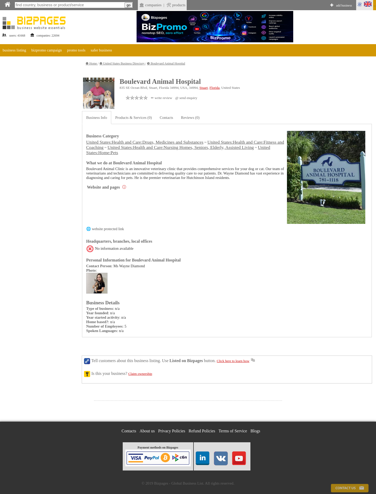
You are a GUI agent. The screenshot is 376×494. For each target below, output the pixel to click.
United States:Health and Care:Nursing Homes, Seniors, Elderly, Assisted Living (181, 147)
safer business (101, 50)
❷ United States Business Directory (122, 63)
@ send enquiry (186, 98)
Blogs (255, 431)
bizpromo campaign (46, 50)
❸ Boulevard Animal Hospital (166, 63)
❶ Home (92, 63)
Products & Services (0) (133, 117)
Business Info (96, 117)
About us (147, 431)
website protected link (108, 229)
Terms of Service (233, 431)
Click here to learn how (233, 361)
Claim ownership (140, 374)
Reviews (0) (190, 117)
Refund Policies (202, 431)
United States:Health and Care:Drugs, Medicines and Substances (144, 142)
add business (344, 5)
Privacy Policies (171, 431)
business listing (14, 50)
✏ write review (161, 98)
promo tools (76, 50)
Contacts (166, 117)
